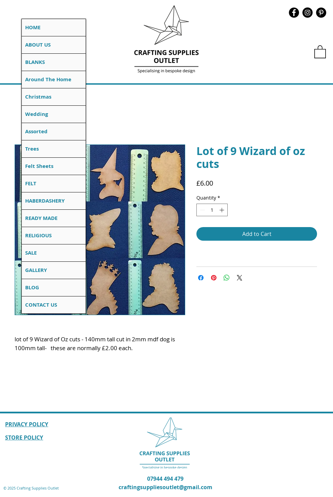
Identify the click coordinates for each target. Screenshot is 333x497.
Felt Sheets (39, 166)
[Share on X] (239, 278)
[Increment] (222, 210)
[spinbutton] (212, 210)
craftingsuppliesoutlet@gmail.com (165, 487)
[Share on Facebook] (201, 278)
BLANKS (35, 62)
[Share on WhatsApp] (227, 278)
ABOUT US (38, 44)
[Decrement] (201, 210)
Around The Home (48, 79)
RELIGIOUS (38, 235)
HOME (32, 27)
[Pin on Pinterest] (214, 278)
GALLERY (36, 270)
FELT (30, 183)
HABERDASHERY (45, 200)
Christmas (38, 96)
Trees (32, 148)
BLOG (32, 287)
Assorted (36, 131)
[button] (320, 51)
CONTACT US (41, 304)
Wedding (36, 114)
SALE (31, 252)
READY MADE (41, 218)
